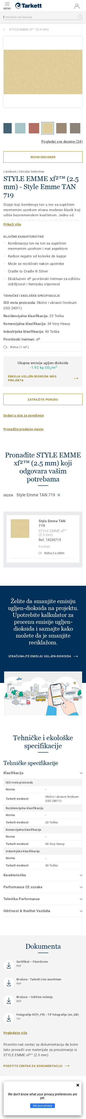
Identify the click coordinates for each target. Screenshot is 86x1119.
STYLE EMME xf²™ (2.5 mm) (29, 29)
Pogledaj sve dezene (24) (62, 142)
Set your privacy (42, 1105)
